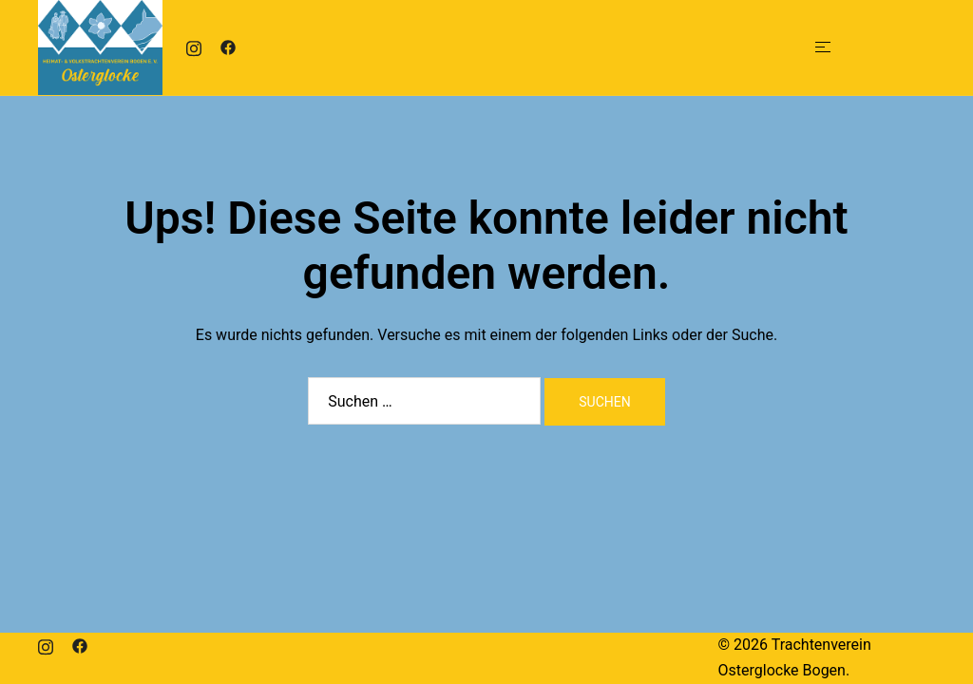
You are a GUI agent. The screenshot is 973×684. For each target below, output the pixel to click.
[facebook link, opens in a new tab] (228, 47)
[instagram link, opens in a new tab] (193, 47)
